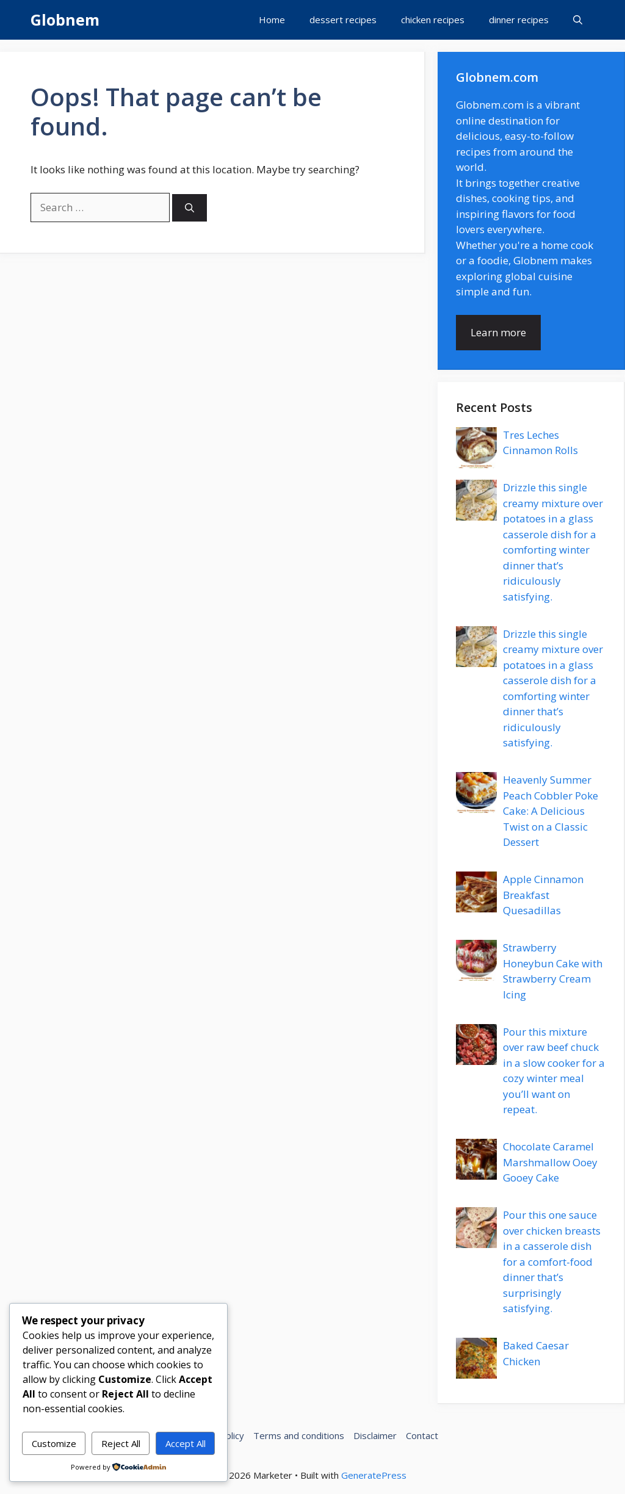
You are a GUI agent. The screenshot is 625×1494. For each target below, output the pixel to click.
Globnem (65, 19)
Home (272, 19)
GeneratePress (373, 1475)
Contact (422, 1435)
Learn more (498, 332)
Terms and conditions (298, 1435)
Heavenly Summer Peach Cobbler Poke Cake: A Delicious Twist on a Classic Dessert (550, 811)
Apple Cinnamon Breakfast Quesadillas (543, 894)
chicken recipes (432, 19)
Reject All (120, 1443)
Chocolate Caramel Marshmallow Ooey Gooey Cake (550, 1162)
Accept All (185, 1443)
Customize (54, 1443)
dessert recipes (343, 19)
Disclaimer (375, 1435)
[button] (577, 20)
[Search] (189, 208)
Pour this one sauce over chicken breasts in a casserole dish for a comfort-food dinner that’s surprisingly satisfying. (552, 1261)
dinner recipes (519, 19)
